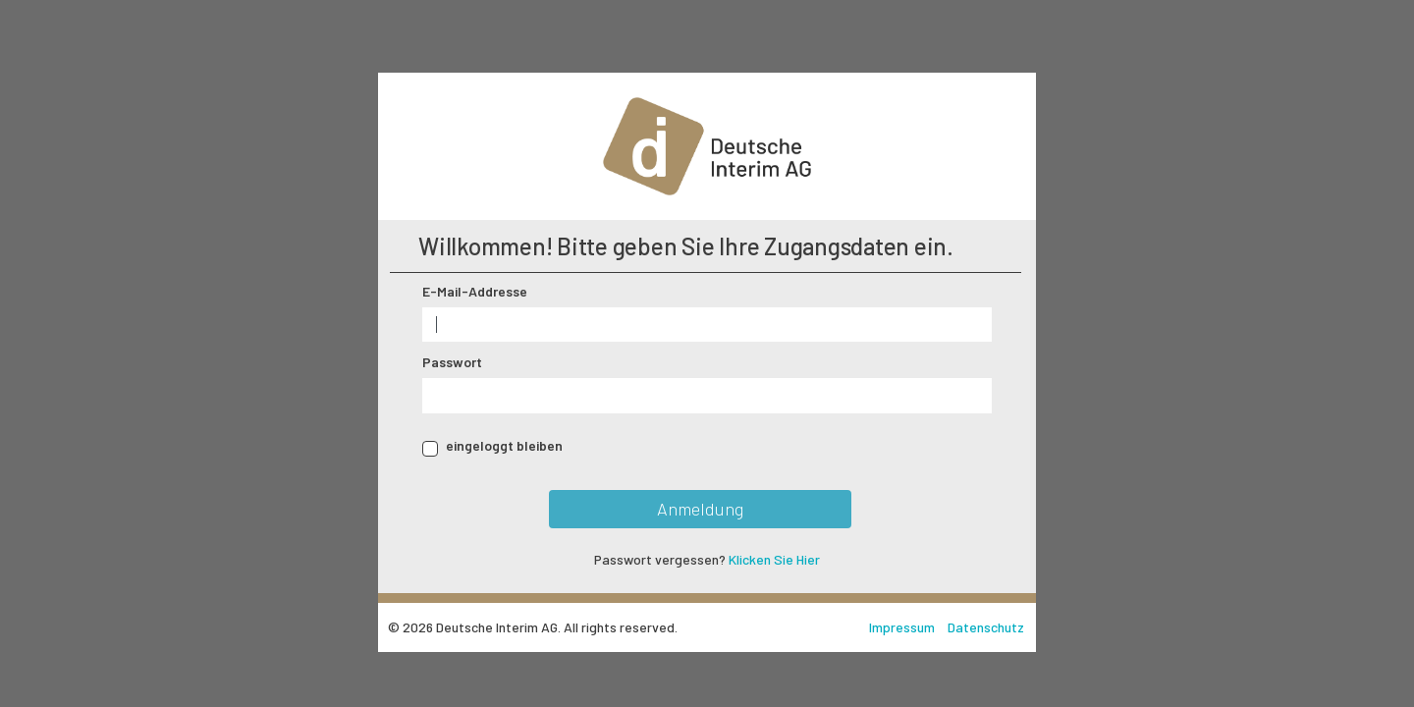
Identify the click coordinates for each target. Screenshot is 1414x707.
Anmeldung (700, 508)
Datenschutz (986, 627)
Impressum (903, 627)
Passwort (452, 362)
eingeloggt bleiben (504, 445)
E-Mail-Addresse (474, 291)
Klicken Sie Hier (774, 559)
